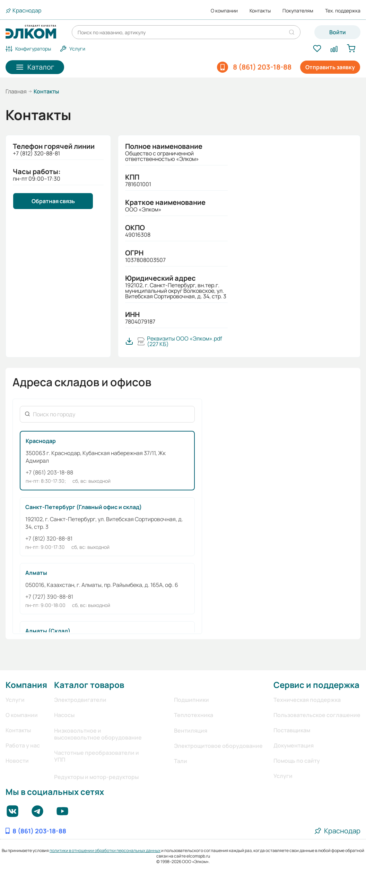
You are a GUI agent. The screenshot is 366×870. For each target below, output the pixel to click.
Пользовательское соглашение (316, 715)
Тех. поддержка (342, 10)
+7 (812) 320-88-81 (48, 538)
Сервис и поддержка (316, 684)
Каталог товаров (89, 684)
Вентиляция (190, 730)
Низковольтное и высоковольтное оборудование (98, 734)
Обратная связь (53, 201)
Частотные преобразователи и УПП (96, 756)
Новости (17, 760)
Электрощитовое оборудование (218, 745)
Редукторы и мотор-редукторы (96, 776)
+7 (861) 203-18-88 (49, 472)
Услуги (15, 699)
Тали (180, 761)
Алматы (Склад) (47, 631)
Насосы (64, 715)
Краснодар (41, 441)
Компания (26, 684)
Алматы (36, 573)
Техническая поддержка (307, 699)
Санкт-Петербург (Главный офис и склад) (83, 507)
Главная (16, 91)
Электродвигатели (80, 699)
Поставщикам (291, 730)
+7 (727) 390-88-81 (49, 596)
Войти (337, 32)
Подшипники (191, 699)
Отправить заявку (330, 67)
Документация (293, 745)
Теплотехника (193, 715)
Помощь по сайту (296, 760)
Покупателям (297, 10)
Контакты (260, 10)
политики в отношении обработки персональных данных (105, 850)
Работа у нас (23, 745)
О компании (224, 10)
